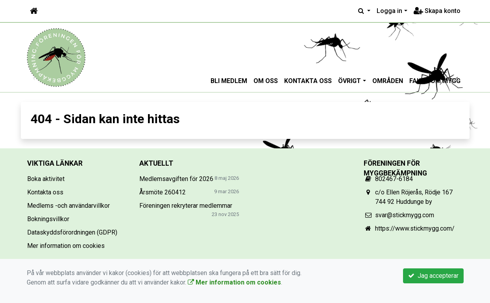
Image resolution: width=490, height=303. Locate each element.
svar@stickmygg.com (404, 215)
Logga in (389, 11)
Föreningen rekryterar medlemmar (185, 205)
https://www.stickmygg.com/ (415, 228)
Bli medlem (229, 81)
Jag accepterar (433, 275)
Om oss (265, 81)
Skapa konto (437, 11)
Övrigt (349, 81)
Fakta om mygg (434, 81)
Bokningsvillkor (48, 219)
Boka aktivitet (46, 179)
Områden (387, 81)
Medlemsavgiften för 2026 (176, 179)
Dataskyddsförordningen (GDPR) (72, 232)
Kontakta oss (308, 81)
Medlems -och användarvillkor (68, 205)
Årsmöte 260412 (162, 192)
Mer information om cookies (66, 245)
